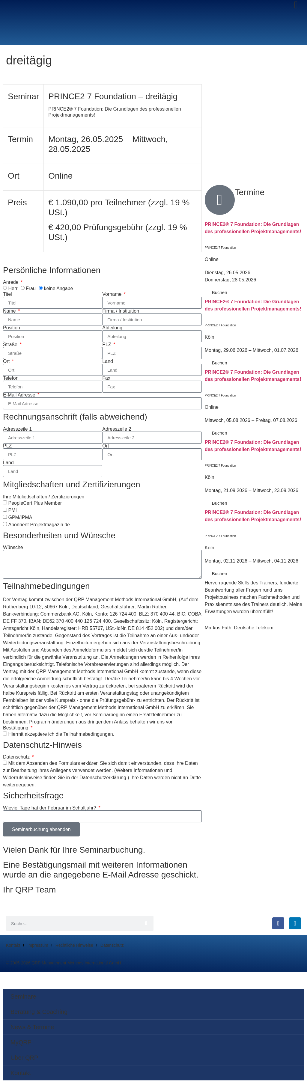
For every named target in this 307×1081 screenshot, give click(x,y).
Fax (106, 378)
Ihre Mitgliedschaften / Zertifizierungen (43, 497)
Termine (250, 192)
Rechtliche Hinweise (74, 945)
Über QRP (24, 1058)
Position (11, 328)
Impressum (37, 945)
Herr (12, 288)
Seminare (23, 997)
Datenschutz (17, 757)
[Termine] (220, 200)
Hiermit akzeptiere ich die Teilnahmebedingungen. (61, 734)
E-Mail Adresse (20, 395)
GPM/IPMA (20, 517)
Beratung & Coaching (38, 1012)
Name (10, 311)
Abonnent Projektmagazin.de (39, 524)
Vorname (112, 295)
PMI (12, 510)
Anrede (11, 283)
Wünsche (13, 547)
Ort (7, 362)
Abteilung (112, 328)
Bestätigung (16, 728)
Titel (7, 295)
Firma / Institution (120, 311)
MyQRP (20, 1043)
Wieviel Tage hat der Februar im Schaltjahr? (50, 808)
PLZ (107, 345)
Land (107, 362)
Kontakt (13, 945)
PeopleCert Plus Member (35, 503)
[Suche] (146, 923)
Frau (31, 288)
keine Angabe (58, 288)
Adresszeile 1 (17, 429)
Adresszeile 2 (116, 429)
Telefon (11, 378)
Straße (11, 345)
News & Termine (32, 1027)
